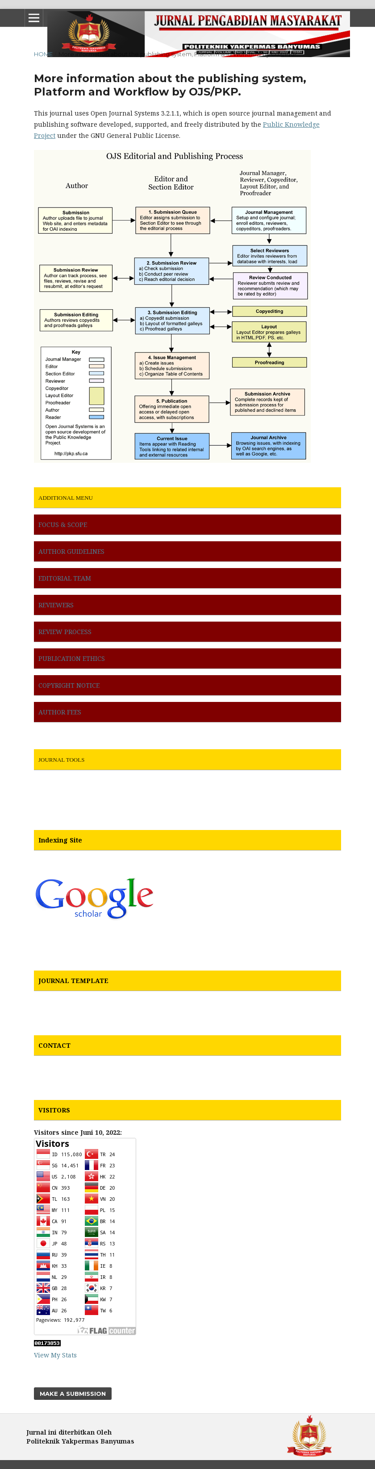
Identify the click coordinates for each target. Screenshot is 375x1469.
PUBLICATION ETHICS (71, 658)
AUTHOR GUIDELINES (71, 551)
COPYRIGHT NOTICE (69, 685)
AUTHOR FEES (59, 712)
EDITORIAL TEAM (64, 578)
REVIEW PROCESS (65, 631)
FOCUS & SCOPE (62, 524)
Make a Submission (73, 1393)
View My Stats (55, 1355)
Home (43, 54)
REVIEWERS (56, 605)
